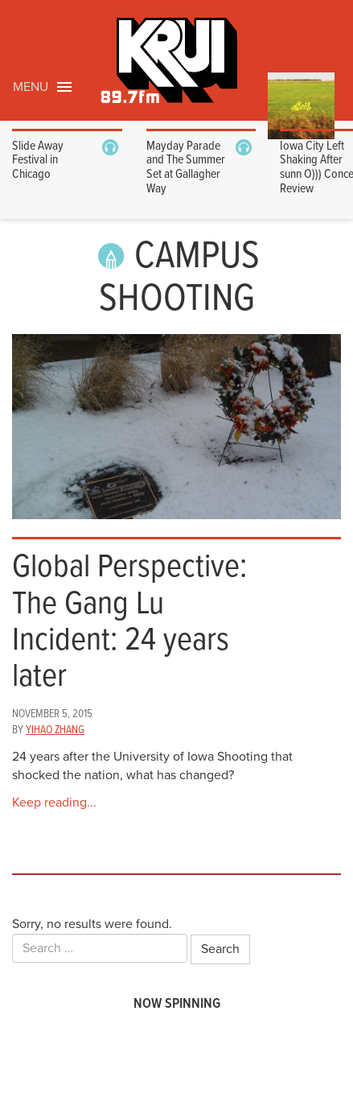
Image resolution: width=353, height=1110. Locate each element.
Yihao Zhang (55, 730)
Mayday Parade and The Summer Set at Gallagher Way (185, 167)
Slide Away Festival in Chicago (38, 160)
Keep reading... (54, 802)
